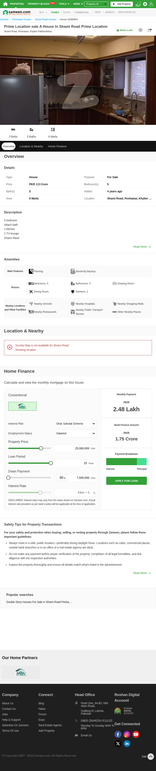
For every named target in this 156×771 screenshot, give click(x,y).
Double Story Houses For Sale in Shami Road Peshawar (39, 602)
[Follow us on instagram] (128, 737)
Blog (41, 703)
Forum (43, 714)
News (42, 708)
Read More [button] (142, 246)
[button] (75, 424)
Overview (8, 146)
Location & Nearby (31, 146)
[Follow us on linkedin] (128, 747)
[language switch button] (138, 4)
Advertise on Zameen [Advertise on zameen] (15, 725)
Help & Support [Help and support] (11, 719)
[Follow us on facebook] (119, 737)
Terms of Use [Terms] (10, 730)
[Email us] (94, 736)
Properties (17, 4)
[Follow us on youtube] (136, 737)
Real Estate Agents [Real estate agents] (50, 725)
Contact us (9, 708)
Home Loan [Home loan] (125, 30)
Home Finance (57, 146)
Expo (42, 719)
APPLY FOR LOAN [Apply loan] (126, 480)
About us (7, 703)
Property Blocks (41, 3)
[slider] (41, 448)
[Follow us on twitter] (119, 747)
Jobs (5, 714)
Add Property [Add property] (46, 730)
